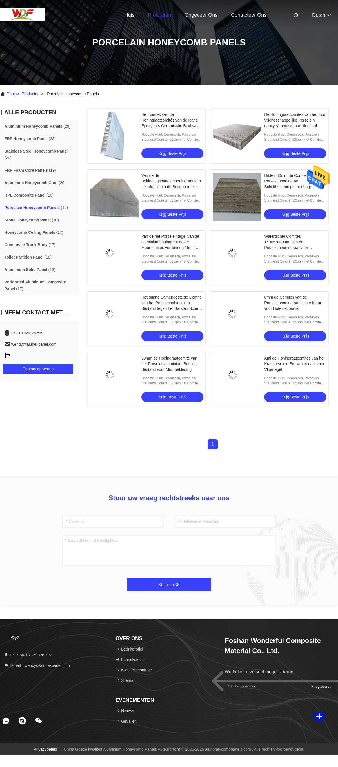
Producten (159, 15)
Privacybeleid (45, 749)
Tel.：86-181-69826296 (27, 655)
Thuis (12, 94)
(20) (36, 154)
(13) (30, 269)
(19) (30, 170)
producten (30, 94)
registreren (320, 686)
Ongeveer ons (200, 15)
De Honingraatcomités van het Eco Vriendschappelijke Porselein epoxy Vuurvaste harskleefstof (294, 120)
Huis (129, 15)
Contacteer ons (248, 15)
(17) (34, 232)
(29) (37, 126)
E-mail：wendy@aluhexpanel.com (37, 665)
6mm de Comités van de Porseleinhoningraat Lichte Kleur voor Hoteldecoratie (292, 303)
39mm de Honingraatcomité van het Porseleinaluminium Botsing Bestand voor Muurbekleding (169, 364)
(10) (29, 195)
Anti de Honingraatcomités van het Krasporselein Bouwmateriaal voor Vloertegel (294, 364)
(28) (30, 138)
